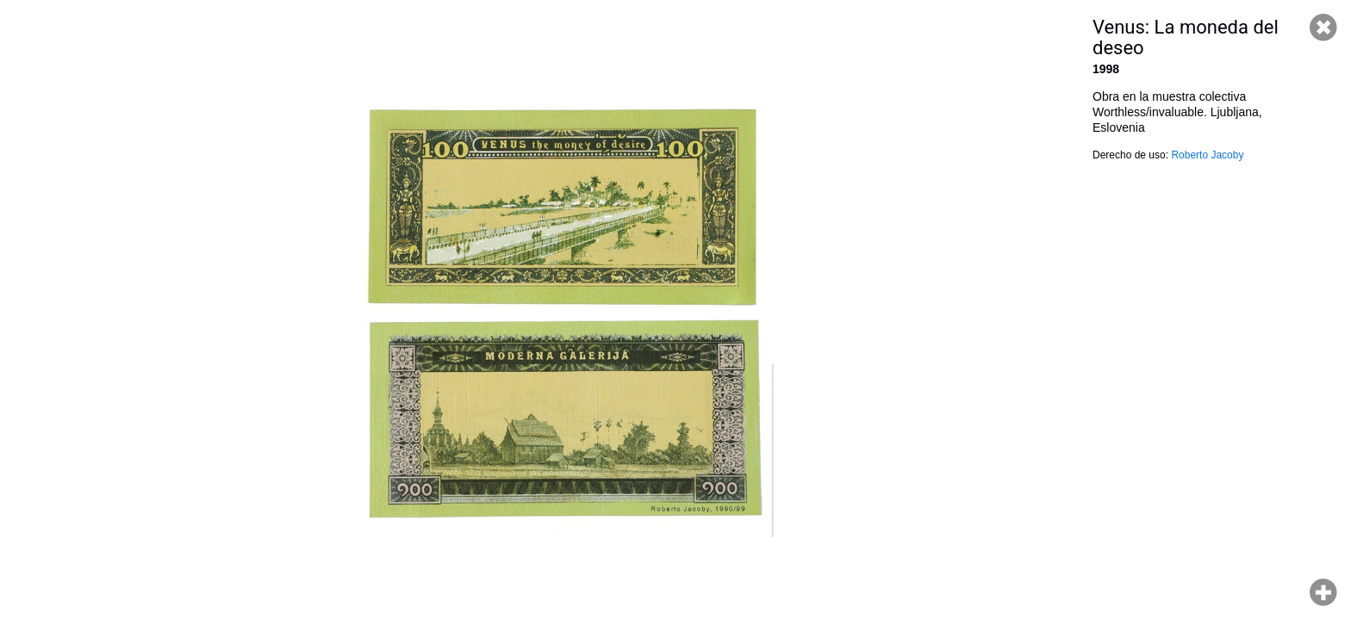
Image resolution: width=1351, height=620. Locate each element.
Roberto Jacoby (1207, 155)
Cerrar (1323, 27)
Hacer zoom (1323, 592)
